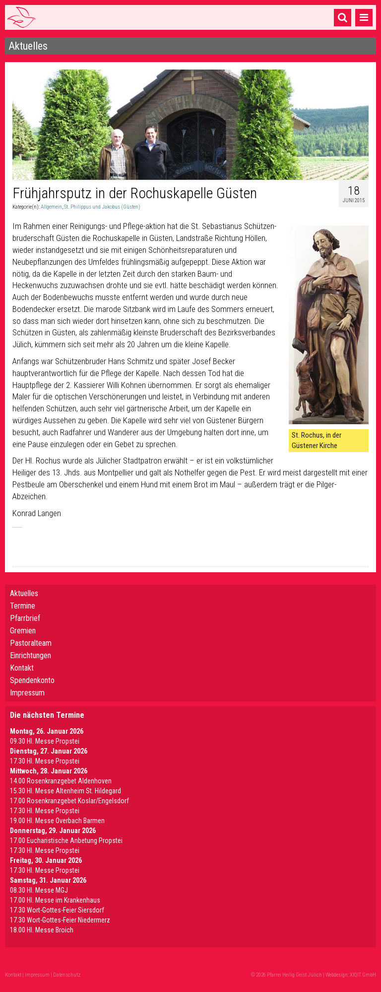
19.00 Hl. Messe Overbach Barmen (57, 821)
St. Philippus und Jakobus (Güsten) (102, 207)
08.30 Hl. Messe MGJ (39, 890)
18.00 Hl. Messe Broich (41, 930)
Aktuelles (24, 593)
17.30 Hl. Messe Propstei (44, 761)
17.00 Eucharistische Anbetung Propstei (66, 840)
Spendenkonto (32, 680)
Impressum (27, 692)
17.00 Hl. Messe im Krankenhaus (55, 900)
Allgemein (51, 207)
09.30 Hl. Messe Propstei (44, 741)
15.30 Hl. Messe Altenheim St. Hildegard (65, 791)
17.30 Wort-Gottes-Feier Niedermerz (60, 920)
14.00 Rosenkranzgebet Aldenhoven (61, 781)
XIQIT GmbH (363, 975)
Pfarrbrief (25, 618)
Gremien (23, 630)
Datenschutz (66, 975)
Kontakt (22, 668)
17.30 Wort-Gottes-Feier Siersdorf (57, 910)
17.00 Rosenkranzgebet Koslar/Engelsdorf (69, 801)
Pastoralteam (31, 643)
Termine (22, 605)
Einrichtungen (30, 655)
